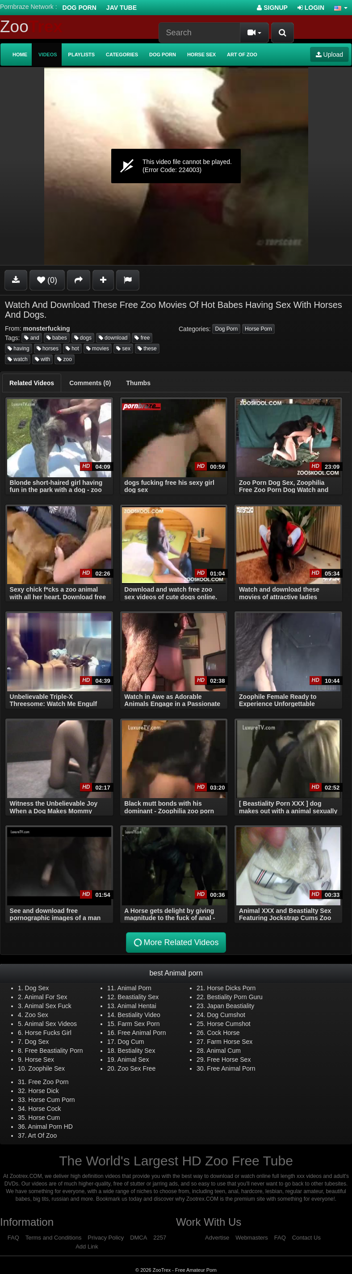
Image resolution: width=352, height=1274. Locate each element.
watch (18, 359)
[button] (341, 7)
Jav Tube (121, 7)
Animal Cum (224, 1050)
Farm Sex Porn (138, 1023)
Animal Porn (134, 988)
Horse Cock (44, 1108)
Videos (47, 54)
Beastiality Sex (138, 997)
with (42, 359)
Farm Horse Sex (229, 1041)
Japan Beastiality (230, 1005)
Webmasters (251, 1237)
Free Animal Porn (141, 1032)
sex (123, 348)
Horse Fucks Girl (48, 1032)
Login (311, 7)
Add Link (86, 1246)
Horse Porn (258, 329)
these (147, 348)
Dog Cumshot (226, 1014)
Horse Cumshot (228, 1023)
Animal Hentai (136, 1005)
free (142, 338)
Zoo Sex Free (136, 1068)
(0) (47, 280)
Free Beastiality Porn (54, 1050)
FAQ (13, 1237)
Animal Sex (133, 1059)
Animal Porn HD (50, 1126)
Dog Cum (130, 1041)
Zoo (31, 26)
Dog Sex (37, 988)
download (113, 338)
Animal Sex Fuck (48, 1005)
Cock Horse (223, 1032)
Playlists (81, 54)
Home (20, 54)
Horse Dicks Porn (231, 988)
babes (56, 338)
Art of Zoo (242, 54)
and (31, 338)
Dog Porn (79, 7)
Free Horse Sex (229, 1059)
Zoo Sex (36, 1014)
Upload (329, 54)
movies (97, 348)
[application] (176, 166)
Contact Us (306, 1237)
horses (48, 348)
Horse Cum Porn (51, 1099)
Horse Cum (44, 1117)
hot (72, 348)
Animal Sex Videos (51, 1023)
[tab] (31, 383)
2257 (159, 1237)
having (18, 348)
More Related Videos (175, 942)
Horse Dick (43, 1090)
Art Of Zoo (42, 1135)
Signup (272, 7)
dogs (83, 338)
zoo (64, 359)
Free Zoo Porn (48, 1081)
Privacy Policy (106, 1237)
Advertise (217, 1237)
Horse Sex (201, 54)
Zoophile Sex (46, 1068)
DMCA (138, 1237)
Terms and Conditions (53, 1237)
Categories (122, 54)
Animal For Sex (46, 997)
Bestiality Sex (136, 1050)
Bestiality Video (138, 1014)
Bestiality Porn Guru (235, 997)
